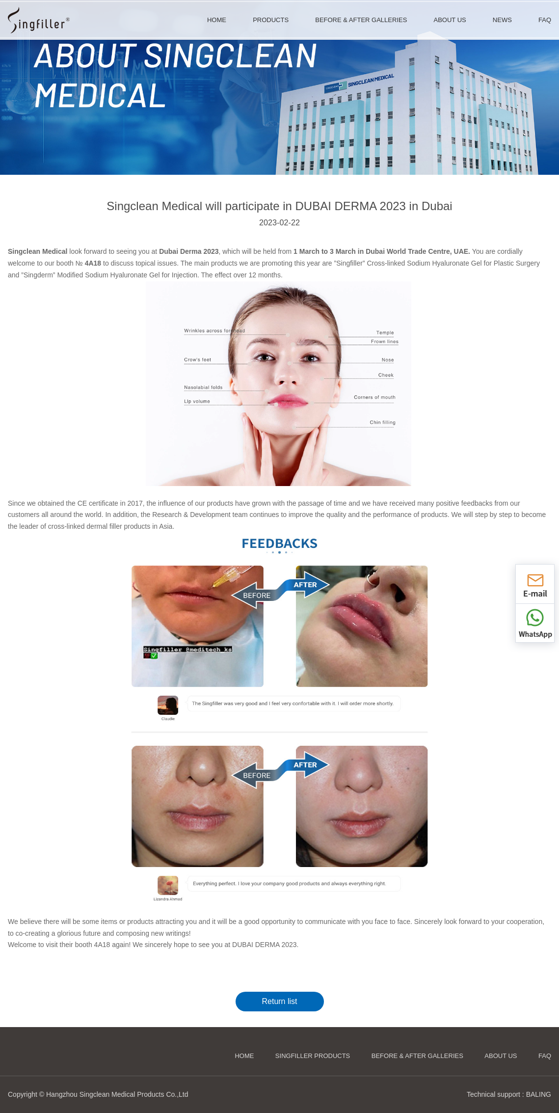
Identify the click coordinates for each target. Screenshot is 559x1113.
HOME (244, 1055)
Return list (279, 1001)
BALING (538, 1094)
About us (500, 1055)
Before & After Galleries (417, 1055)
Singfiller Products (312, 1055)
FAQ (544, 1055)
